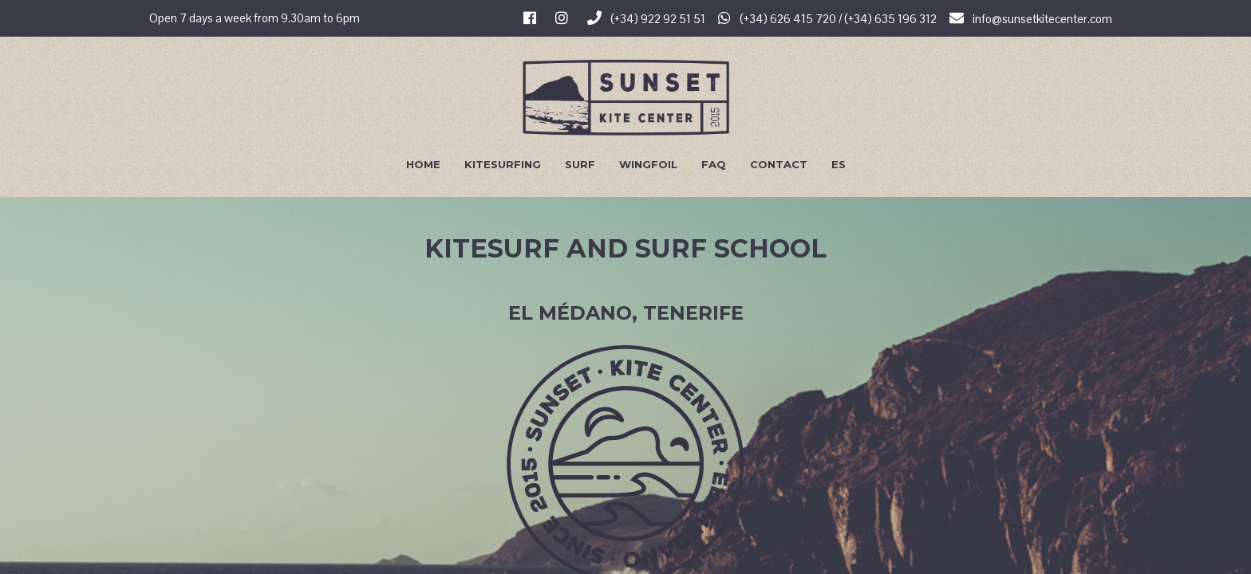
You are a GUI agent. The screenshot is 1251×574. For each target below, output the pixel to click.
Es (838, 164)
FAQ (713, 164)
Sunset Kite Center (626, 97)
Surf (580, 164)
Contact (778, 164)
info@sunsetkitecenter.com (1030, 18)
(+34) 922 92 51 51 (646, 18)
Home (423, 164)
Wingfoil (648, 164)
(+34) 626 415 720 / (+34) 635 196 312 (827, 18)
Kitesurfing (502, 164)
